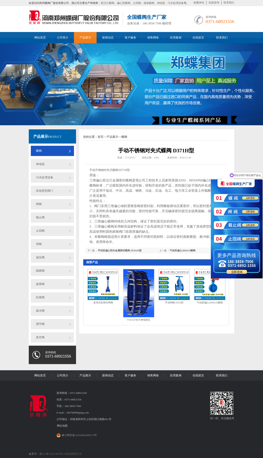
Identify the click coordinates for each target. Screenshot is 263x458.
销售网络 (153, 37)
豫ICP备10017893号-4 (52, 453)
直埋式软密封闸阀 (103, 302)
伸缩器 (161, 3)
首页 (100, 136)
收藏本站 (199, 2)
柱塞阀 (40, 297)
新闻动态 (108, 37)
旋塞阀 (40, 284)
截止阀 (40, 217)
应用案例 (175, 37)
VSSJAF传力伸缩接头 (138, 319)
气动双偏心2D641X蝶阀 (182, 250)
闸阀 (39, 204)
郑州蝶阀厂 (131, 157)
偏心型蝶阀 (123, 3)
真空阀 (40, 337)
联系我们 (229, 2)
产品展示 (85, 37)
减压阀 (40, 257)
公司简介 (62, 37)
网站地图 (62, 425)
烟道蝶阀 (149, 3)
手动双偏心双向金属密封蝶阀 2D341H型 (120, 250)
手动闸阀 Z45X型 (174, 302)
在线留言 (198, 37)
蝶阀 (39, 150)
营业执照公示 (74, 453)
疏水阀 (40, 310)
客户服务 (130, 37)
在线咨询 (214, 2)
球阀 (39, 244)
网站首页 (40, 37)
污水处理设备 (176, 3)
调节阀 (40, 324)
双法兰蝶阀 (107, 3)
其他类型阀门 (44, 190)
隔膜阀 (40, 270)
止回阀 (137, 3)
